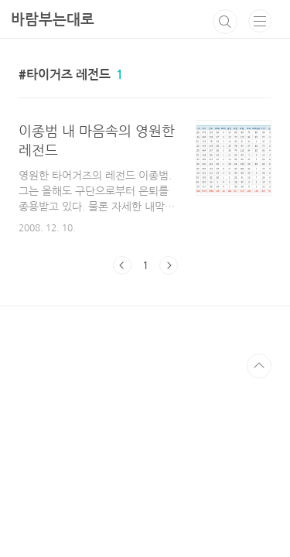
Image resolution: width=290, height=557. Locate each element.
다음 (168, 265)
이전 (122, 265)
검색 (225, 21)
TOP (259, 366)
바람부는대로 (52, 19)
